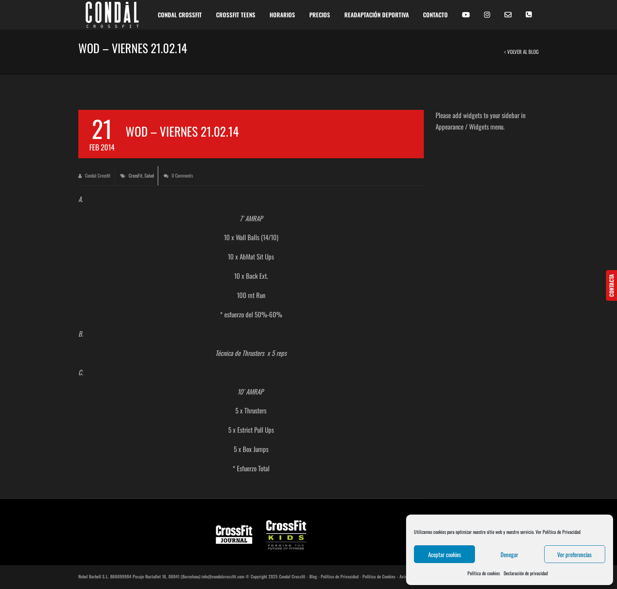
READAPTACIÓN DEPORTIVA (376, 14)
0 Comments (178, 175)
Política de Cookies (378, 576)
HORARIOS (282, 14)
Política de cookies (483, 573)
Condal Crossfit (94, 175)
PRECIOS (319, 14)
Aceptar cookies (444, 554)
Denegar (509, 554)
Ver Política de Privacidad (558, 531)
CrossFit (135, 175)
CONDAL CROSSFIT (180, 14)
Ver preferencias (574, 554)
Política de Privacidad (339, 576)
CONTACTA (611, 285)
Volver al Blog (521, 52)
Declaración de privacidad (526, 573)
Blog (313, 576)
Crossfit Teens (235, 14)
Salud (149, 175)
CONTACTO (435, 14)
